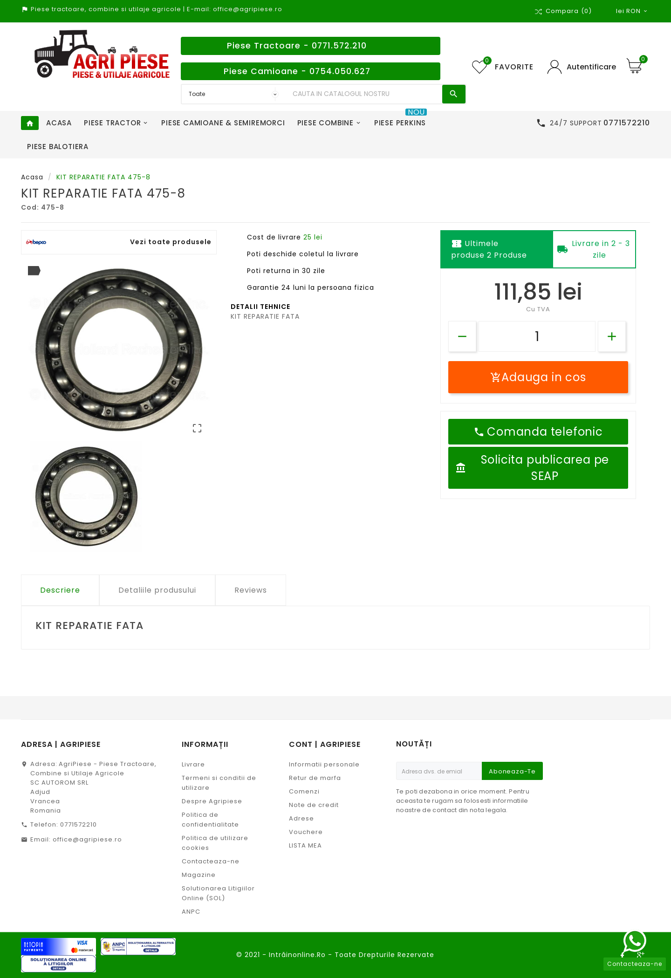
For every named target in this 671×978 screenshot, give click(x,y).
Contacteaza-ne (211, 861)
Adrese (301, 818)
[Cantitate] (537, 336)
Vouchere (306, 832)
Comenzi (304, 791)
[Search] (365, 94)
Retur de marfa (315, 777)
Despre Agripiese (212, 801)
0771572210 (78, 824)
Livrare (193, 764)
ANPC (191, 911)
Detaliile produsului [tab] (157, 590)
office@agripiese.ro (87, 839)
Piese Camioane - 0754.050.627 (297, 71)
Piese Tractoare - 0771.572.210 (297, 45)
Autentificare (591, 67)
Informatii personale (324, 764)
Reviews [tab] (250, 590)
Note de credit (314, 804)
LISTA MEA (305, 845)
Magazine (199, 874)
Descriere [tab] (60, 590)
